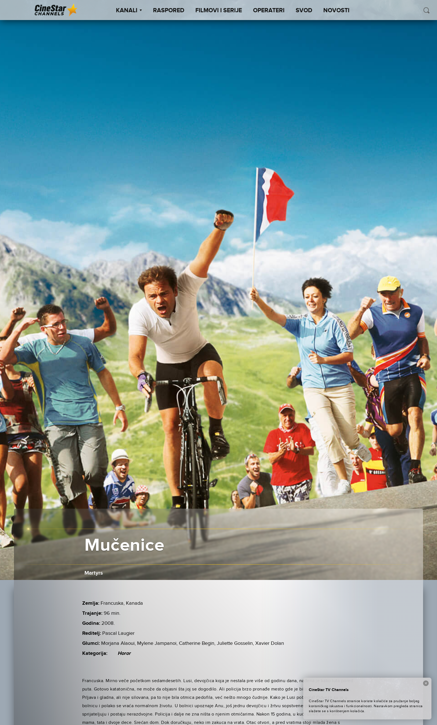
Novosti (336, 10)
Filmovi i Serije (218, 10)
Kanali (129, 10)
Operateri (269, 10)
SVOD (304, 10)
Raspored (168, 10)
